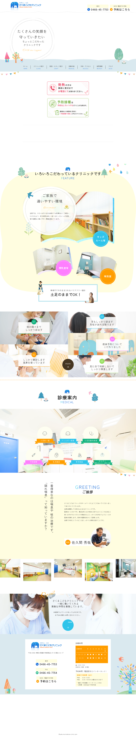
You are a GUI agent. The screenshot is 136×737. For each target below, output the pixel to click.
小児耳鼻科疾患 (90, 440)
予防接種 (33, 462)
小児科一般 (45, 440)
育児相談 (79, 462)
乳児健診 (56, 462)
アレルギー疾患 (68, 440)
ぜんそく (102, 462)
